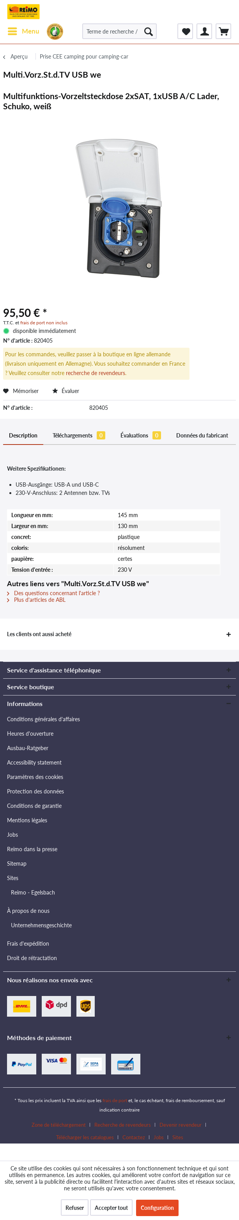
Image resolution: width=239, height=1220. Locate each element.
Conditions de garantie (34, 805)
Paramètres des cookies (35, 777)
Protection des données (35, 791)
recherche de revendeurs (95, 373)
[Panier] (223, 31)
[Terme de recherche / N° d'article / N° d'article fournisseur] (119, 31)
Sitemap (17, 863)
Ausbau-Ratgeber (27, 748)
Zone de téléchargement (59, 1125)
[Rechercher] (148, 31)
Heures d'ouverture (30, 733)
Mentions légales (27, 820)
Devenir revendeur (180, 1125)
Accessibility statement (34, 762)
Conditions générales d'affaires (43, 719)
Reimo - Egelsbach (33, 892)
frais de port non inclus (43, 322)
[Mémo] (185, 31)
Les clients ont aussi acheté (39, 634)
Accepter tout (111, 1207)
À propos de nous (28, 910)
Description (23, 435)
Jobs (12, 834)
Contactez (133, 1137)
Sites (12, 878)
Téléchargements (79, 435)
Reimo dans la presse (32, 849)
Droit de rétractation (32, 958)
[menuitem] (23, 31)
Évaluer (65, 391)
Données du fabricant (202, 435)
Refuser (75, 1207)
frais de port (115, 1100)
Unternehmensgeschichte (41, 925)
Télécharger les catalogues (85, 1137)
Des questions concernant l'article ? (53, 593)
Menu (23, 30)
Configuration (157, 1207)
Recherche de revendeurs (122, 1125)
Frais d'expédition (28, 943)
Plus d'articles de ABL (36, 599)
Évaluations (140, 435)
